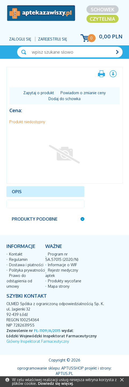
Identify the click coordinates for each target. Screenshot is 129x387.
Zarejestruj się (52, 39)
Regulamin (18, 259)
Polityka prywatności (27, 270)
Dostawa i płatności (26, 264)
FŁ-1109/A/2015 (47, 330)
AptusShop (72, 368)
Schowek (102, 9)
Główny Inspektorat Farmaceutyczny (37, 341)
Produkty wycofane (64, 281)
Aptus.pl (64, 373)
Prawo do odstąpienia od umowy (19, 281)
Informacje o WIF (62, 264)
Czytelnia (102, 19)
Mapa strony (59, 286)
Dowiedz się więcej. (55, 383)
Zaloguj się (20, 39)
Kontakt (15, 254)
